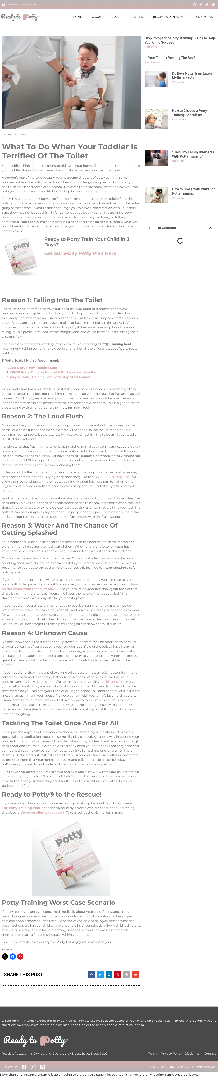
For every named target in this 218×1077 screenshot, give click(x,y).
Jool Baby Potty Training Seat (33, 368)
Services (136, 17)
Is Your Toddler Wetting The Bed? (170, 58)
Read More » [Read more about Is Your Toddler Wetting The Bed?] (152, 62)
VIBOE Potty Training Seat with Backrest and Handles (54, 372)
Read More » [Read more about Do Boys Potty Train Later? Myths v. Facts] (179, 81)
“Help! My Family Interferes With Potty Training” (193, 154)
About (96, 17)
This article (112, 682)
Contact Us (204, 17)
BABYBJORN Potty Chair (113, 477)
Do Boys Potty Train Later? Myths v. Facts (192, 75)
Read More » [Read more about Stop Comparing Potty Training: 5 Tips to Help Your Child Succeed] (152, 46)
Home (77, 17)
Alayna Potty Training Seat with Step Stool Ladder (50, 377)
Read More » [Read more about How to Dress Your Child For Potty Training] (179, 198)
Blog (116, 17)
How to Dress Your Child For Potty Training (193, 191)
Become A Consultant (169, 17)
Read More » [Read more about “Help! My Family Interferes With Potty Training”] (179, 160)
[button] (91, 974)
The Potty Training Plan (21, 808)
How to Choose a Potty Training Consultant (189, 113)
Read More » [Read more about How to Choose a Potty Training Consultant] (179, 119)
